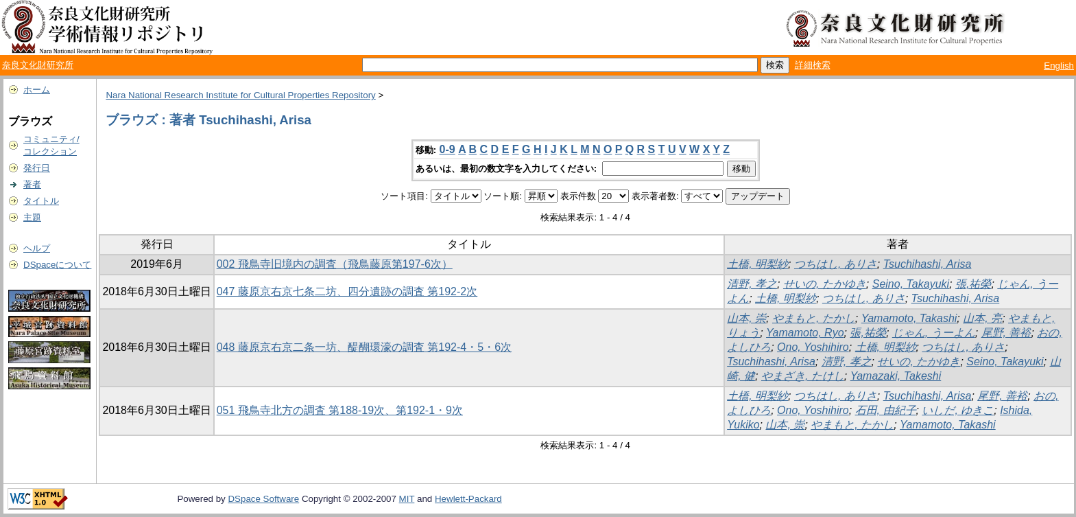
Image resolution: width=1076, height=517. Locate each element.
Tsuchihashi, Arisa (927, 264)
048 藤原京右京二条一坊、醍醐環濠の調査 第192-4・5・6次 (364, 347)
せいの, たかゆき (824, 284)
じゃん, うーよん (933, 332)
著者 (32, 184)
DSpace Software (263, 499)
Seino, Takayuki (910, 284)
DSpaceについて (57, 265)
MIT (407, 499)
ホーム (36, 89)
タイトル (41, 201)
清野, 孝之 (752, 284)
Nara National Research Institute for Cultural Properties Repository (240, 95)
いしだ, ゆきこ (958, 410)
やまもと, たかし (813, 318)
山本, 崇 (746, 318)
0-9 (447, 149)
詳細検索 (812, 65)
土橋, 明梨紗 (757, 264)
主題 (32, 217)
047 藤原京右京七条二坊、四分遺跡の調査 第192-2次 (347, 291)
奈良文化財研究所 (37, 65)
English (1059, 65)
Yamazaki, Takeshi (896, 376)
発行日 (36, 168)
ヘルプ (36, 248)
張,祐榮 (973, 284)
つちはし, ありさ (835, 264)
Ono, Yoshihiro (813, 347)
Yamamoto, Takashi (909, 318)
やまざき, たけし (802, 376)
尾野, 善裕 (1006, 332)
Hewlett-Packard (468, 499)
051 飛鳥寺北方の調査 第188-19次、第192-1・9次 (340, 410)
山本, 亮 (982, 318)
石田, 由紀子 (885, 410)
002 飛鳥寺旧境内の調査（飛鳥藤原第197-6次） (335, 264)
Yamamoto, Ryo (805, 332)
